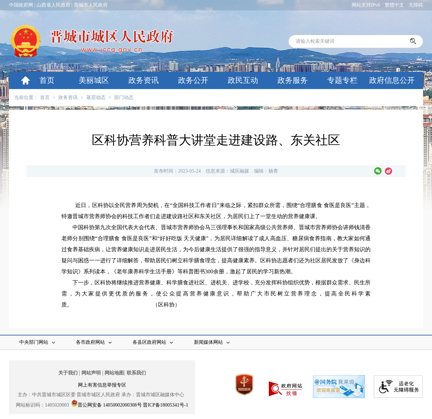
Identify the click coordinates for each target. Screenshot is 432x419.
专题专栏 (342, 80)
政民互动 (243, 80)
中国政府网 (21, 5)
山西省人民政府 (53, 5)
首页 (47, 80)
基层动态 (96, 97)
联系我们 (136, 373)
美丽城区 (94, 80)
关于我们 (68, 373)
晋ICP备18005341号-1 (165, 405)
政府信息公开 (392, 80)
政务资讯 (143, 80)
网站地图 (114, 373)
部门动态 (124, 97)
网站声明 (91, 373)
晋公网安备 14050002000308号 (110, 405)
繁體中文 (394, 5)
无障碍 (416, 5)
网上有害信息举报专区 (102, 385)
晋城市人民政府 (91, 5)
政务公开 (193, 80)
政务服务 (292, 80)
